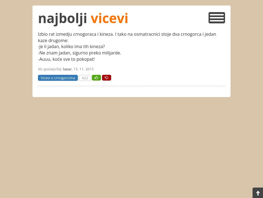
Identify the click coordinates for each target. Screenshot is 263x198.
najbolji (83, 18)
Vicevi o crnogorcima (58, 77)
